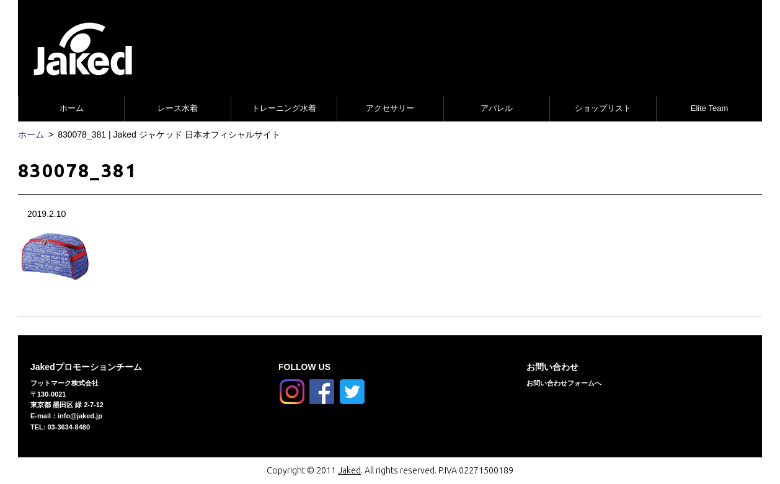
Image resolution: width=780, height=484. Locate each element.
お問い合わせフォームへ (563, 383)
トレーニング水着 (284, 108)
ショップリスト (603, 108)
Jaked (349, 470)
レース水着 (177, 108)
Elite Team (709, 108)
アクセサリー (390, 108)
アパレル (497, 108)
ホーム (72, 108)
